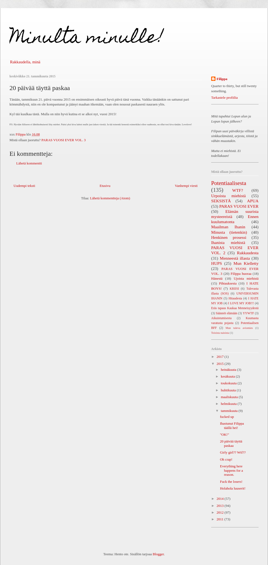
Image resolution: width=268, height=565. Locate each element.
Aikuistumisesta (221, 318)
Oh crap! (226, 459)
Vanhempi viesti (186, 186)
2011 (220, 519)
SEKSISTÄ (221, 201)
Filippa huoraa (241, 274)
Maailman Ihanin (228, 226)
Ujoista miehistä (246, 278)
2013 (220, 506)
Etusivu (105, 186)
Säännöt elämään (226, 313)
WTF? (237, 190)
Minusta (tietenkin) (229, 232)
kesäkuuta (228, 376)
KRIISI (234, 288)
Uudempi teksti (24, 186)
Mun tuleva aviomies (239, 327)
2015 (220, 364)
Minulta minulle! (86, 38)
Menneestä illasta (235, 258)
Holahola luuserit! (232, 488)
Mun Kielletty (246, 263)
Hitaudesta (235, 298)
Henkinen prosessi (228, 237)
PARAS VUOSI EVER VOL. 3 (63, 140)
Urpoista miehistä (228, 195)
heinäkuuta (229, 370)
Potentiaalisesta (228, 183)
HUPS (216, 263)
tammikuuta (229, 411)
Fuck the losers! (231, 482)
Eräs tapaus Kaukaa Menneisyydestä (235, 308)
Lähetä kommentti (29, 163)
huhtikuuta (229, 390)
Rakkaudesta (248, 252)
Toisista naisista (220, 332)
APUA (253, 201)
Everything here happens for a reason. (231, 470)
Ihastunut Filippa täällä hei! (232, 425)
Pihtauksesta (228, 283)
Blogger (158, 554)
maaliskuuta (230, 397)
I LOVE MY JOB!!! (241, 303)
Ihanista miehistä (228, 242)
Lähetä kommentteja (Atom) (110, 198)
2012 (220, 512)
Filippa (222, 79)
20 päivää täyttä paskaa (231, 443)
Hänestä (217, 278)
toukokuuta (229, 383)
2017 (220, 357)
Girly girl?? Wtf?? (233, 452)
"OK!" (224, 434)
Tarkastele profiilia (224, 97)
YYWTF (248, 313)
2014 (220, 499)
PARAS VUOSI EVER (239, 206)
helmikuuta (229, 404)
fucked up (227, 417)
